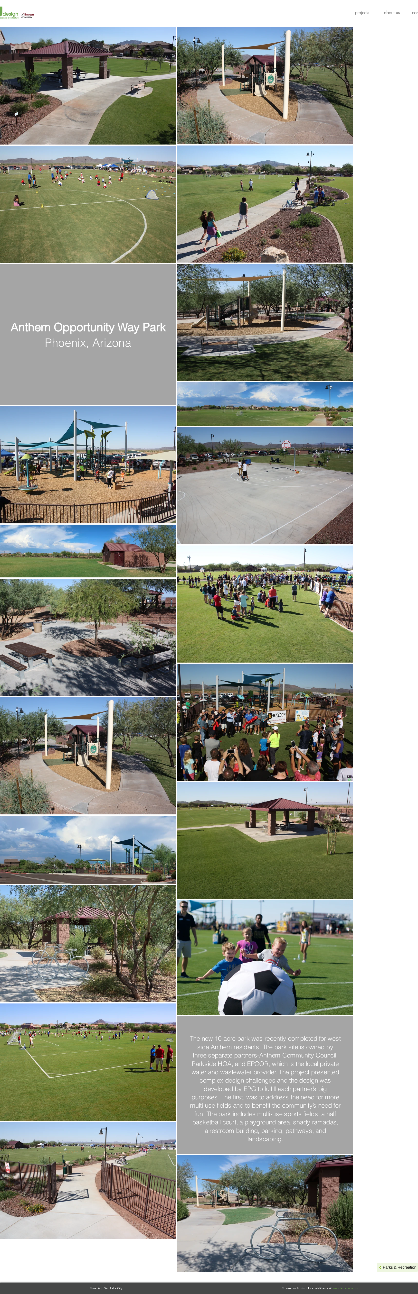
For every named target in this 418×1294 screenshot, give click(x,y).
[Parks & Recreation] (397, 1267)
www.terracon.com (345, 1288)
